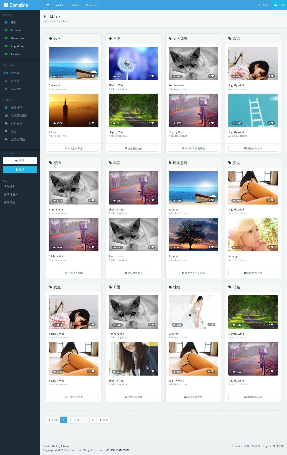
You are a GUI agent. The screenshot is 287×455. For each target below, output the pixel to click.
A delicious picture (58, 88)
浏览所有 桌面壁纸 (193, 148)
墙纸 (234, 38)
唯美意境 (178, 162)
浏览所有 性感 (193, 396)
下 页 (103, 420)
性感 (174, 287)
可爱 (115, 287)
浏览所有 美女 (253, 272)
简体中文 (278, 446)
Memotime (92, 5)
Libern (53, 132)
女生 (55, 287)
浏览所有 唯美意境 (193, 272)
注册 (20, 169)
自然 (115, 38)
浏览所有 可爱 (134, 396)
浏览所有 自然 (134, 148)
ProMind (60, 5)
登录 (20, 160)
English (266, 446)
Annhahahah (176, 85)
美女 (234, 162)
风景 (55, 38)
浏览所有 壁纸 (74, 272)
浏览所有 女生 (74, 396)
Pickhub (75, 5)
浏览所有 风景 (74, 148)
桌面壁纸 (178, 38)
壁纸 (55, 162)
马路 (234, 287)
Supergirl (54, 85)
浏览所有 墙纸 (253, 148)
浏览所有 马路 (253, 396)
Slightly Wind (116, 85)
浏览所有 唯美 (134, 272)
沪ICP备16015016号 (118, 450)
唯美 (115, 162)
